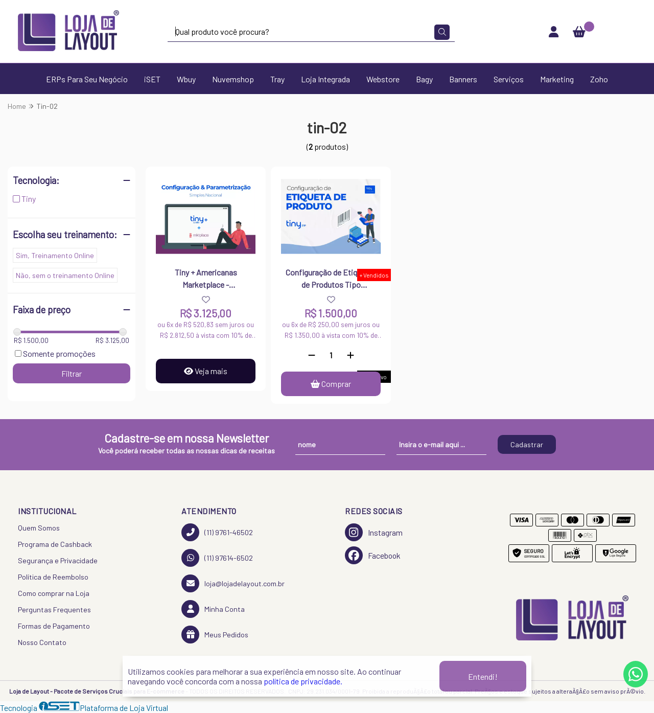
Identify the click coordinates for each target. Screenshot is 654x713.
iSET (152, 79)
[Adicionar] (350, 355)
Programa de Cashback (55, 544)
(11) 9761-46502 (217, 532)
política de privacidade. (303, 681)
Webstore (383, 79)
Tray (277, 79)
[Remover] (311, 355)
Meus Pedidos (214, 634)
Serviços (509, 79)
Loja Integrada (325, 79)
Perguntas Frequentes (54, 609)
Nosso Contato (42, 642)
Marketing (557, 79)
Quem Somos (39, 527)
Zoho (599, 79)
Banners (463, 79)
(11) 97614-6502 (217, 558)
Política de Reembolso (53, 576)
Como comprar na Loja (53, 593)
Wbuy (186, 79)
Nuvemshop (233, 79)
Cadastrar (526, 444)
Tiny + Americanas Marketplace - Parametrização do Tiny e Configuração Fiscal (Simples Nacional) (205, 279)
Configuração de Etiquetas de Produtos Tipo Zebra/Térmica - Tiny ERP (331, 279)
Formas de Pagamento (54, 626)
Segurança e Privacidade (58, 560)
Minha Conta (213, 609)
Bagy (424, 79)
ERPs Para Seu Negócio (87, 79)
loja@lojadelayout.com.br (233, 583)
